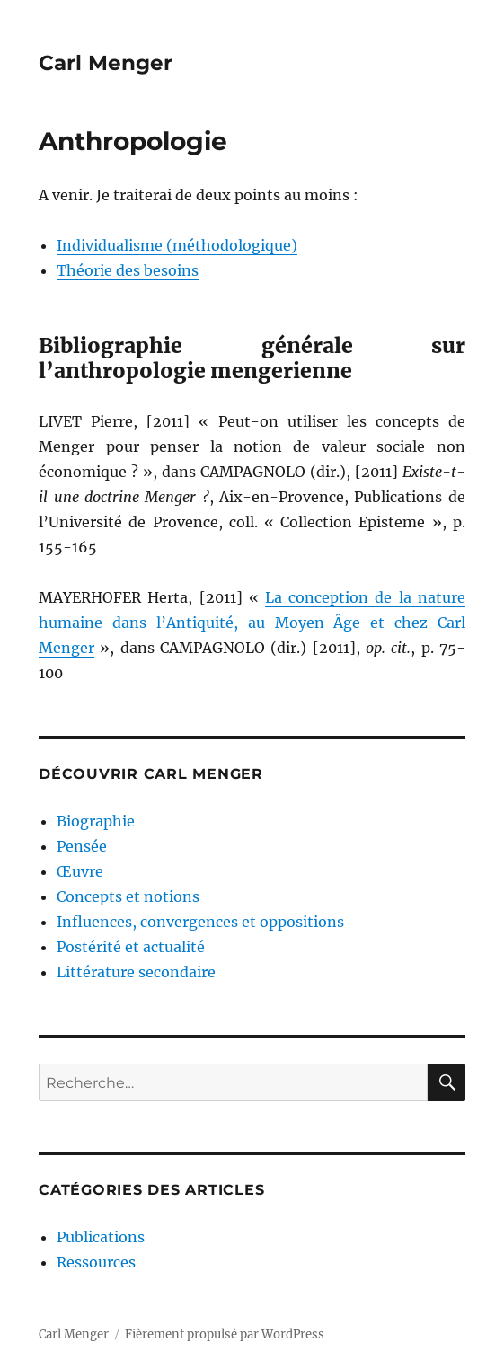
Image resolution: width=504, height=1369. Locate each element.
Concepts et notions (128, 896)
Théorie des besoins (128, 270)
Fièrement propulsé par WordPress (224, 1334)
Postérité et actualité (131, 947)
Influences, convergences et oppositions (200, 922)
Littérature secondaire (136, 972)
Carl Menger (105, 62)
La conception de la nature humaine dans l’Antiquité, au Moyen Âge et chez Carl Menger (252, 622)
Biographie (96, 821)
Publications (101, 1237)
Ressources (96, 1262)
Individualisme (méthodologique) (177, 245)
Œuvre (80, 871)
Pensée (82, 846)
